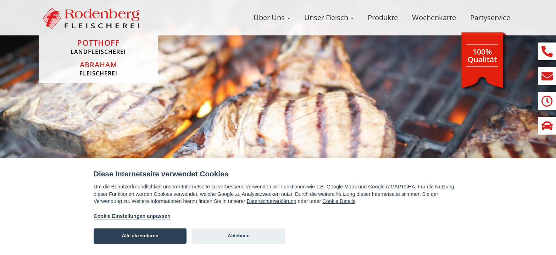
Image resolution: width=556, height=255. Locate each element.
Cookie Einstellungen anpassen (132, 216)
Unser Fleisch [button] (329, 17)
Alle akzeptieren (140, 235)
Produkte (383, 17)
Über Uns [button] (272, 17)
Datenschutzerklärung (271, 201)
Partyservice (490, 17)
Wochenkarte (434, 17)
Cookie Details (338, 201)
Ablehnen (239, 235)
